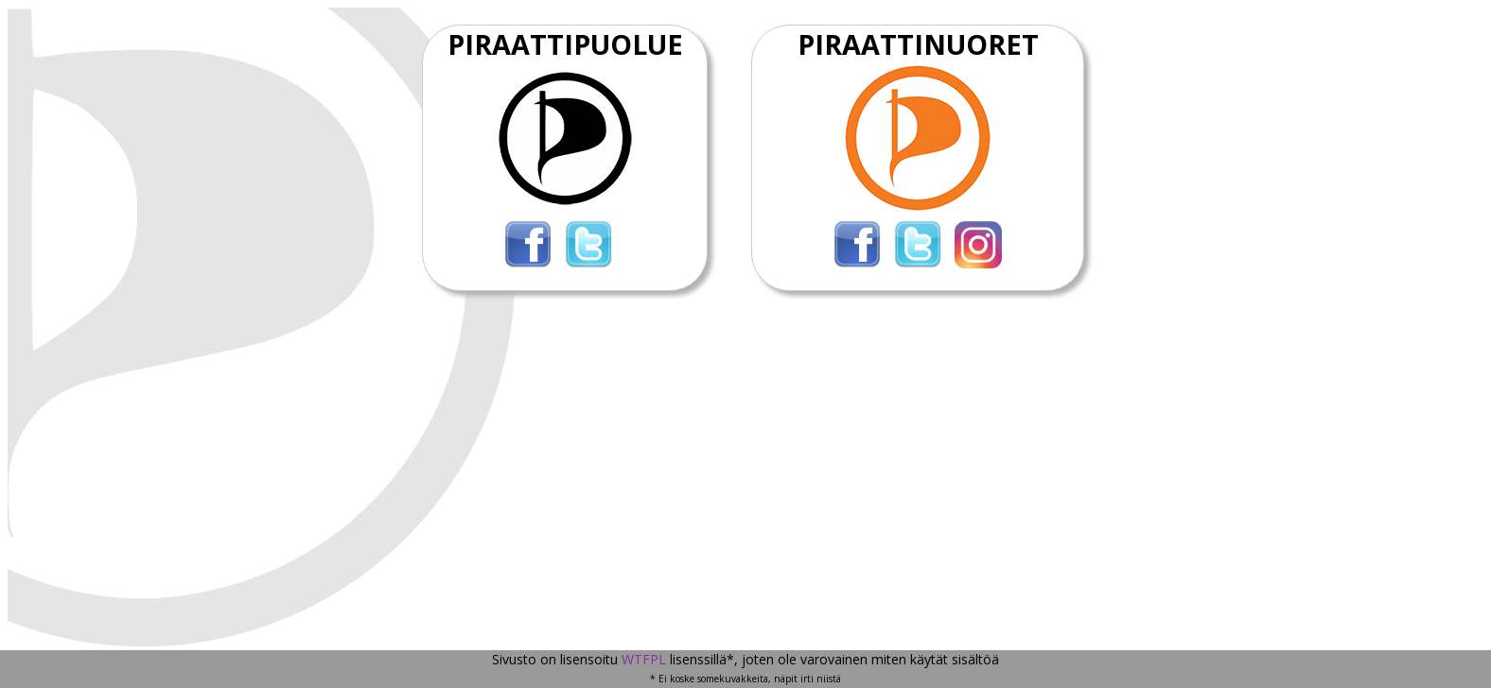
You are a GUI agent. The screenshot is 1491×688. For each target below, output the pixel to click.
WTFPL (644, 659)
